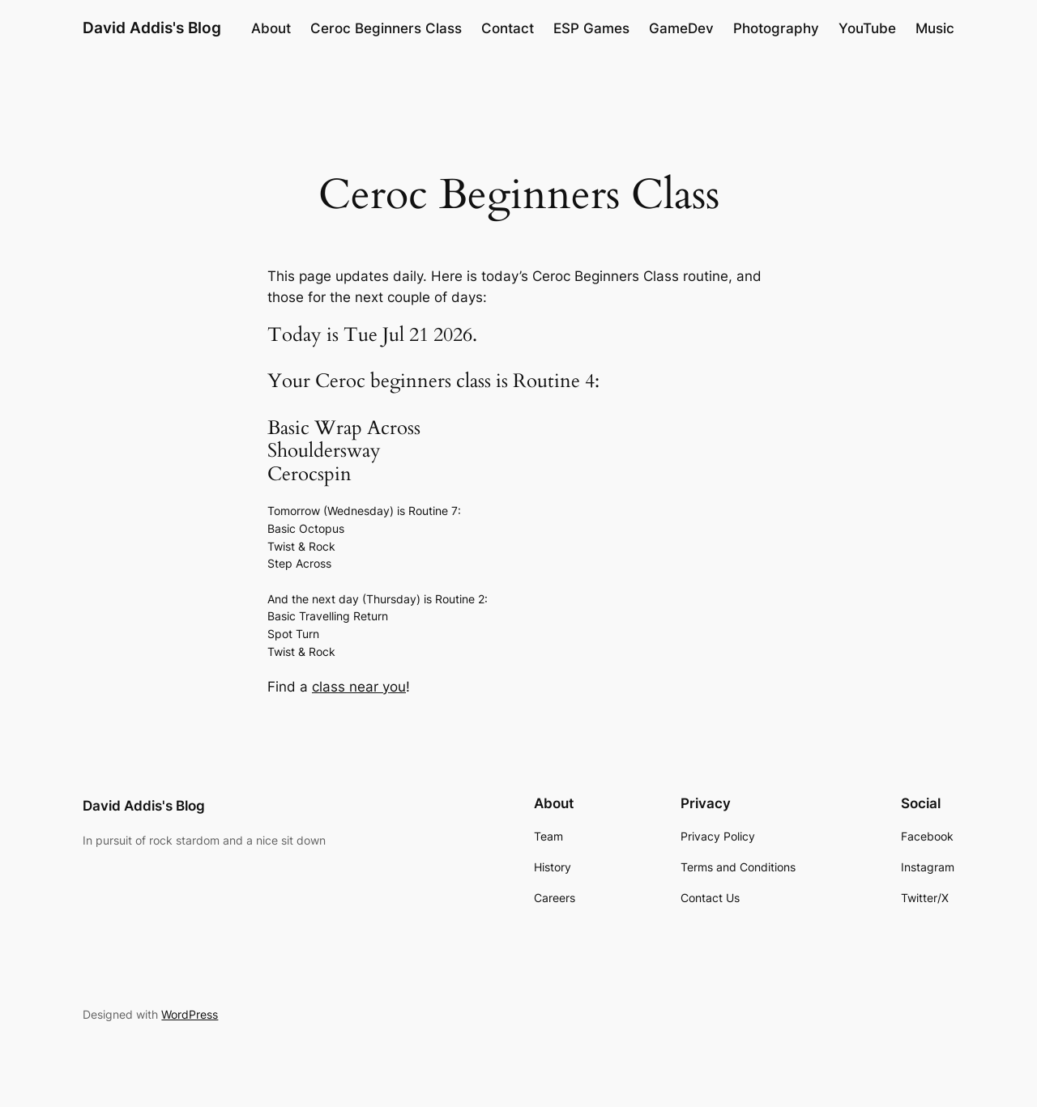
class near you (359, 687)
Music (934, 28)
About (271, 28)
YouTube (867, 28)
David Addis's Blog (152, 27)
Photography (776, 28)
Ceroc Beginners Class (386, 28)
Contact (507, 28)
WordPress (189, 1014)
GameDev (681, 28)
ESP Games (591, 28)
